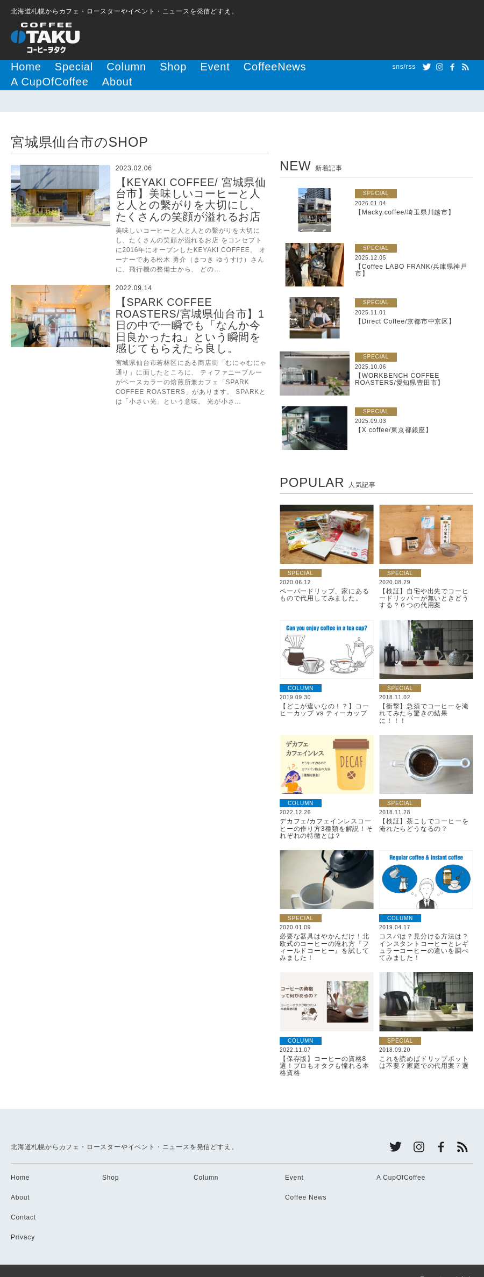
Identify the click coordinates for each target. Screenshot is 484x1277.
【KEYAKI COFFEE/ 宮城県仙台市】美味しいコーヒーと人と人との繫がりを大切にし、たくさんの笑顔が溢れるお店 (190, 182)
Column (96, 66)
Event (165, 66)
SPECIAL (376, 177)
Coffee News (305, 1181)
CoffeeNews (209, 66)
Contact (23, 1200)
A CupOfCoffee (269, 66)
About (318, 66)
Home (21, 66)
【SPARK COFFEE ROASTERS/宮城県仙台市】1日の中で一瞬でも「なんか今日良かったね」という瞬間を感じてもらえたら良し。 (190, 307)
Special (57, 66)
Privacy (23, 1220)
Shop (132, 66)
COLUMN (301, 672)
